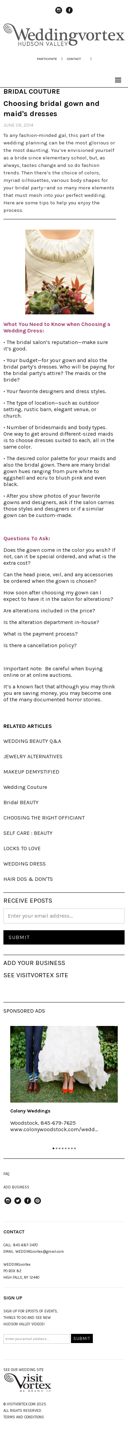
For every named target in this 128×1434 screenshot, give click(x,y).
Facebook (69, 13)
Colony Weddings (30, 1111)
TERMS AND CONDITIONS (23, 1417)
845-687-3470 (25, 1245)
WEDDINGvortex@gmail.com (39, 1251)
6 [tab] (69, 1148)
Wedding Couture (25, 787)
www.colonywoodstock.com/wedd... (54, 1129)
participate (47, 59)
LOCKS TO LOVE (22, 848)
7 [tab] (72, 1148)
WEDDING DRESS (24, 863)
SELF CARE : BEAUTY (28, 833)
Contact (74, 59)
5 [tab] (66, 1148)
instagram (58, 13)
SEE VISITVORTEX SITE (35, 975)
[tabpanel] (64, 1083)
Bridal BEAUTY (21, 802)
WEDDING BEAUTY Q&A (32, 741)
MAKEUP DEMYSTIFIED (31, 771)
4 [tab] (62, 1148)
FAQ (6, 1174)
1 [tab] (53, 1148)
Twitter (17, 1203)
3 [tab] (59, 1148)
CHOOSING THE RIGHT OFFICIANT (44, 817)
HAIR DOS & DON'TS (28, 879)
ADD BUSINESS (16, 1187)
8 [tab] (75, 1148)
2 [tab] (56, 1148)
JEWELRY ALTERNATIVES (32, 756)
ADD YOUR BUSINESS (34, 963)
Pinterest (37, 1203)
